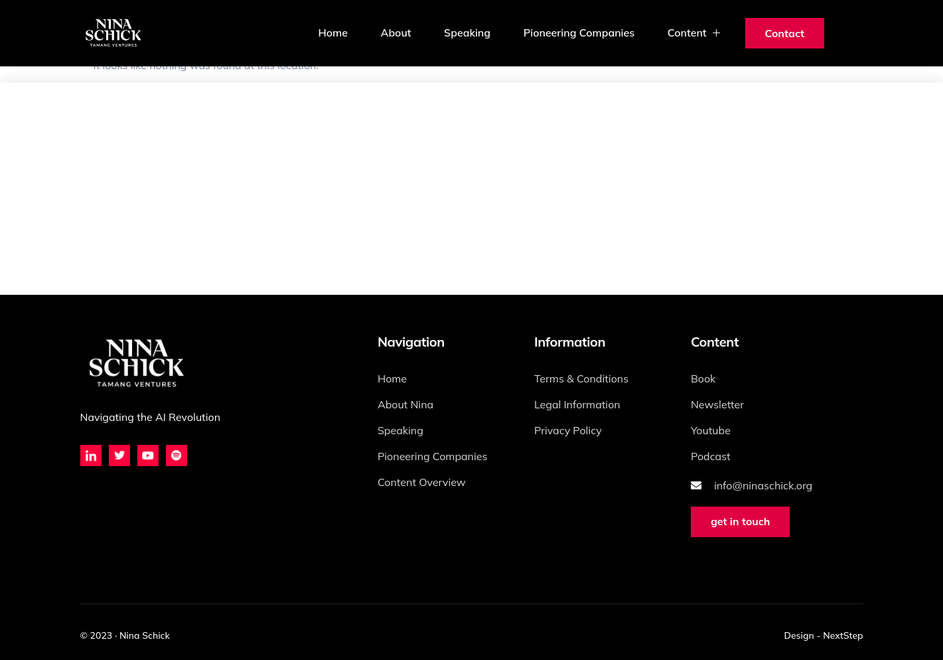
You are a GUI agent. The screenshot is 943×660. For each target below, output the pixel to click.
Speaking (466, 33)
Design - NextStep (823, 635)
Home (331, 33)
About (394, 33)
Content (695, 33)
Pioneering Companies (578, 33)
